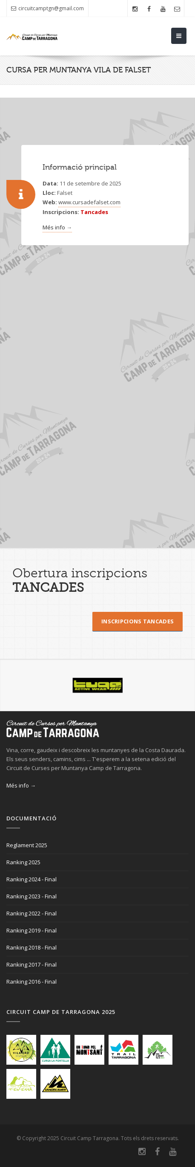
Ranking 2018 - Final (31, 947)
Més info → (57, 227)
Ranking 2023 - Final (31, 896)
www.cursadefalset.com (89, 202)
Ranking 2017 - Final (31, 964)
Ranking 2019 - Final (31, 930)
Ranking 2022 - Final (31, 913)
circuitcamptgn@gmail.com (47, 8)
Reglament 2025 (26, 845)
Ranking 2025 (23, 862)
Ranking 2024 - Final (31, 879)
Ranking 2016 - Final (31, 981)
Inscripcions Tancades (137, 621)
